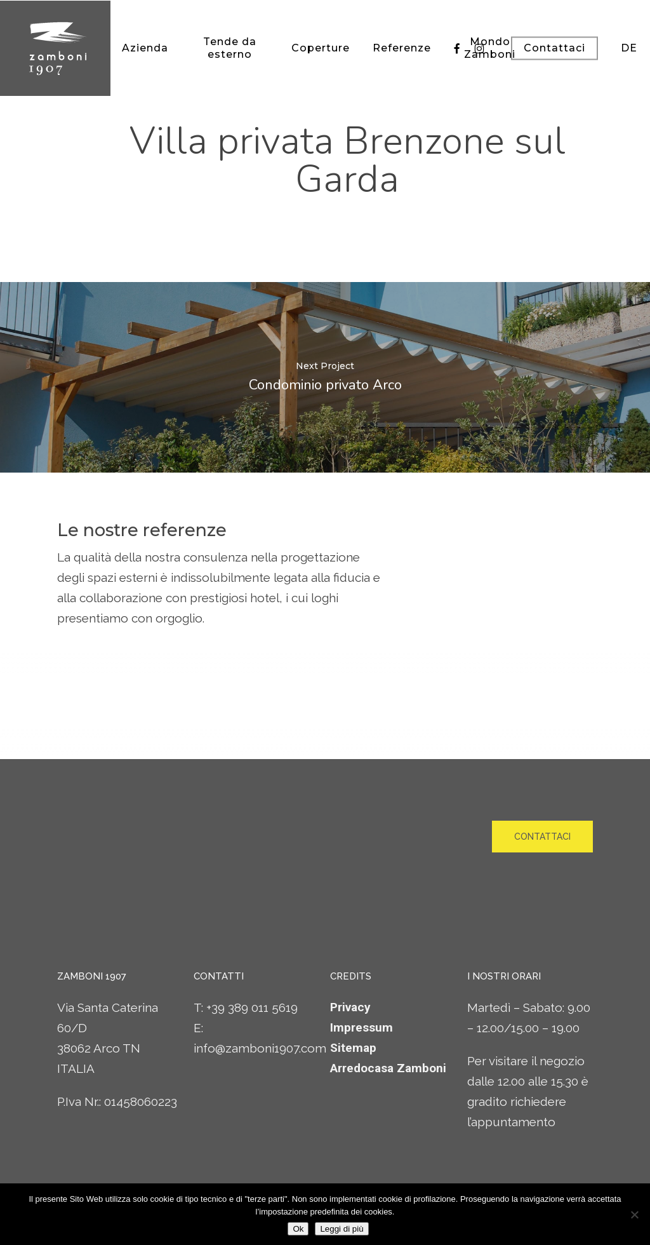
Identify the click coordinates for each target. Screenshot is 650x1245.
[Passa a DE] (629, 48)
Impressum (361, 1027)
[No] (634, 1214)
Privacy (350, 1007)
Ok (298, 1229)
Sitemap (353, 1047)
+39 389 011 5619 (252, 1007)
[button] (542, 836)
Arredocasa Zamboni (388, 1068)
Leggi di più (341, 1229)
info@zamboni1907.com (260, 1048)
